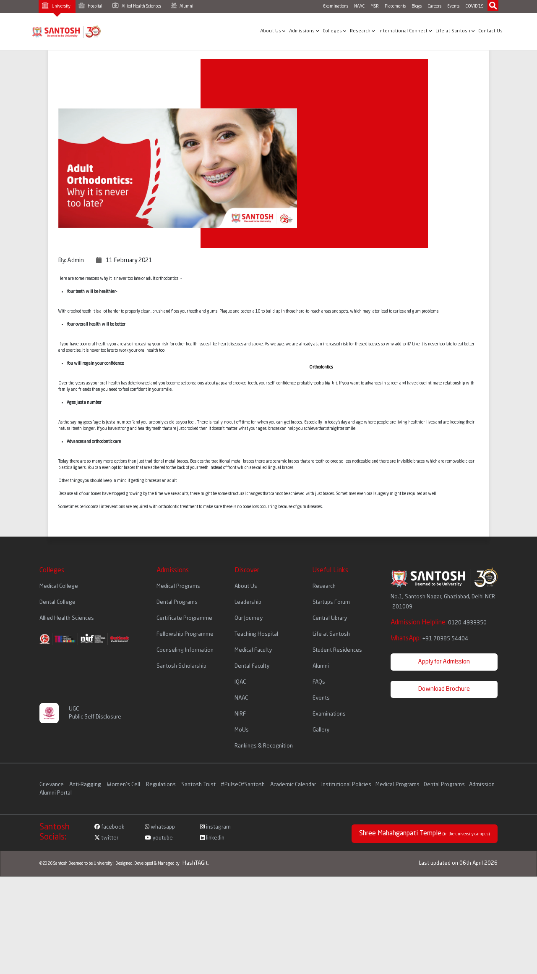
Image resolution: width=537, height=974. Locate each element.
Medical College (58, 586)
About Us (273, 31)
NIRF (240, 714)
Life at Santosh (455, 31)
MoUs (242, 730)
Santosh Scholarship (181, 666)
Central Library (330, 618)
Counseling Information (185, 650)
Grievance (52, 784)
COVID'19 (474, 6)
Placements (395, 6)
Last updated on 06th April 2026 (458, 863)
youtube (159, 838)
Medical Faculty (253, 650)
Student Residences (337, 650)
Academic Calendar (293, 784)
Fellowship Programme (185, 634)
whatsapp (160, 827)
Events (453, 6)
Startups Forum (331, 602)
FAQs (319, 682)
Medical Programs (178, 586)
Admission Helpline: (439, 622)
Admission (482, 784)
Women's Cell (124, 784)
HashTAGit (195, 863)
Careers (434, 6)
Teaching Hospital (256, 634)
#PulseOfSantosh (243, 784)
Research (362, 31)
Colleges (335, 31)
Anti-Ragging (86, 784)
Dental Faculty (252, 666)
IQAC (240, 682)
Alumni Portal (55, 793)
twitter (106, 838)
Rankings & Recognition (264, 746)
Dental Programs (177, 602)
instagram (215, 827)
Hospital (90, 5)
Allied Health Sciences (136, 5)
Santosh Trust (198, 784)
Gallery (321, 730)
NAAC (359, 6)
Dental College (57, 602)
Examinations (335, 6)
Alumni (182, 5)
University (56, 5)
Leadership (248, 602)
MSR (374, 6)
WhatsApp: (429, 638)
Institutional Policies (346, 784)
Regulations (161, 784)
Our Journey (249, 618)
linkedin (212, 838)
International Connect (405, 31)
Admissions (304, 31)
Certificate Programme (184, 618)
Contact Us (490, 31)
